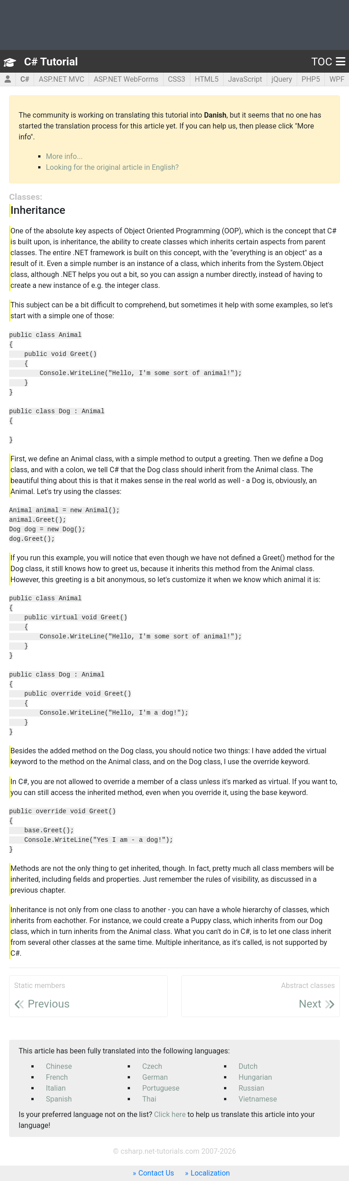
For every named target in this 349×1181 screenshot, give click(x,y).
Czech (152, 1066)
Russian (251, 1088)
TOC (328, 61)
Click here (170, 1114)
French (57, 1077)
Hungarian (255, 1077)
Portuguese (160, 1088)
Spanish (59, 1099)
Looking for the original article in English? (112, 167)
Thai (149, 1099)
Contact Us (156, 1173)
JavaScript (245, 79)
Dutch (248, 1066)
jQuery (282, 79)
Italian (56, 1088)
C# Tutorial (51, 61)
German (155, 1077)
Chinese (59, 1066)
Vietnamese (258, 1099)
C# (25, 79)
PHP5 (311, 79)
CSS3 (176, 79)
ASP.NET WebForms (126, 79)
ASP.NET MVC (61, 79)
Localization (210, 1173)
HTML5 (207, 79)
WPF (336, 79)
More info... (64, 156)
